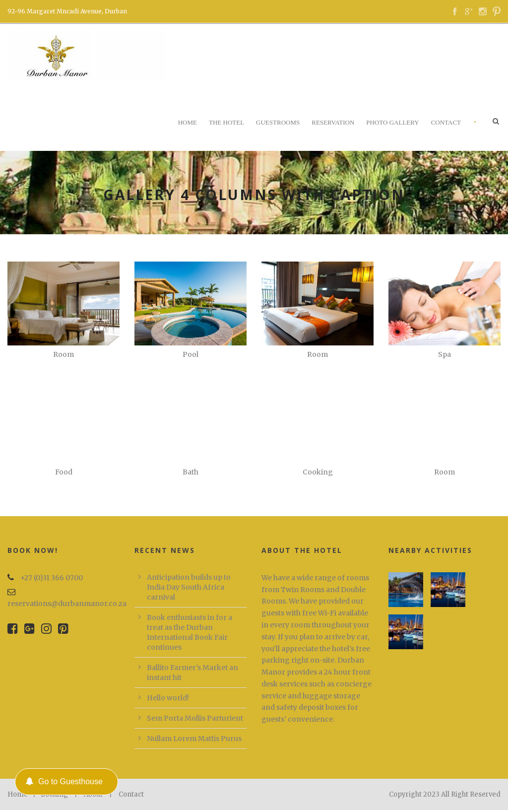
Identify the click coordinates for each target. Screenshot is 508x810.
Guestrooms (278, 122)
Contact (446, 122)
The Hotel (226, 122)
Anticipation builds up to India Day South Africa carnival (189, 587)
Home (187, 122)
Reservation (333, 122)
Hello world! (168, 697)
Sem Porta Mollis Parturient (195, 718)
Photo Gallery (392, 122)
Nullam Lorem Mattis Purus (194, 738)
